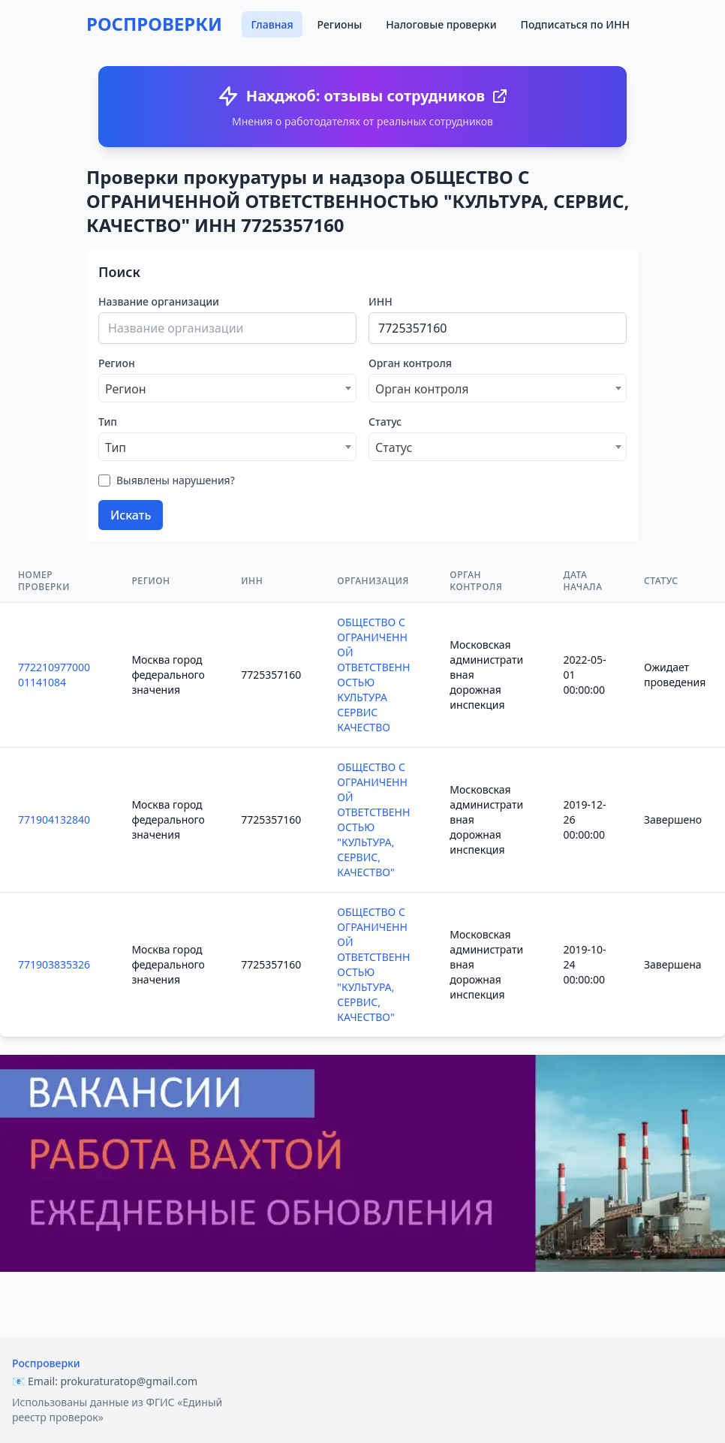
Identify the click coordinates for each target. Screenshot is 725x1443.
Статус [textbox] (393, 447)
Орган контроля (410, 363)
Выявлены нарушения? (175, 480)
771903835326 (54, 964)
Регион (116, 363)
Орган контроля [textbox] (422, 389)
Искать (130, 515)
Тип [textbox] (115, 447)
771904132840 (54, 819)
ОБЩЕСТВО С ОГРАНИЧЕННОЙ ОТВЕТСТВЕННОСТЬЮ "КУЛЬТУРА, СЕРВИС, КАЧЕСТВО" (373, 819)
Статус (385, 421)
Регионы (339, 24)
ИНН (381, 301)
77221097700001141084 (54, 674)
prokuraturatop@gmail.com (128, 1381)
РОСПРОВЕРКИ (154, 23)
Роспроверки (46, 1363)
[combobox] (227, 388)
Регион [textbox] (125, 389)
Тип (107, 421)
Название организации (158, 301)
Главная (272, 24)
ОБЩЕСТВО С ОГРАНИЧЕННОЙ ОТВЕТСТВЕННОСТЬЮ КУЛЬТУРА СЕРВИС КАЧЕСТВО (373, 674)
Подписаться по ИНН (575, 24)
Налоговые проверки (441, 24)
